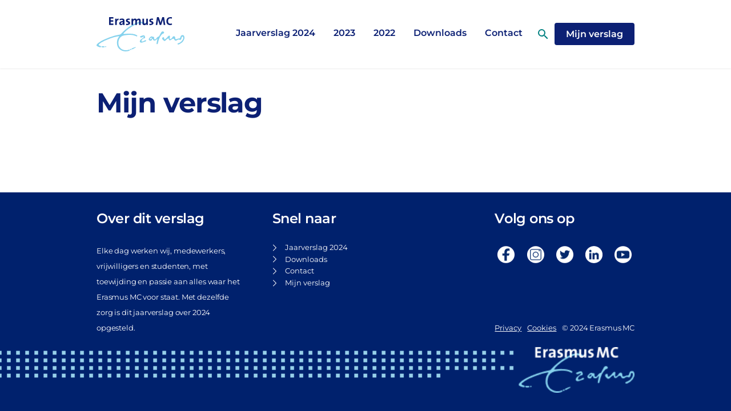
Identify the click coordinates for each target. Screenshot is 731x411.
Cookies (541, 328)
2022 (384, 32)
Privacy (508, 328)
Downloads (440, 32)
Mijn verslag (307, 283)
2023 (344, 32)
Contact (299, 271)
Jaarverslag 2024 (275, 32)
